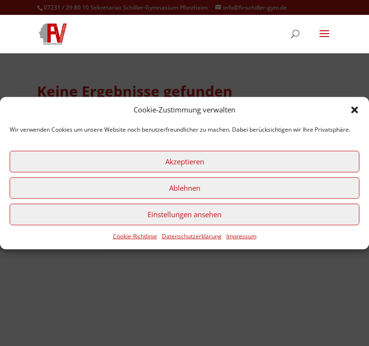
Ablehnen (184, 188)
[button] (354, 110)
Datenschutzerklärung (191, 236)
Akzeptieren (184, 161)
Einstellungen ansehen (184, 214)
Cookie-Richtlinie (135, 236)
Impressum (241, 236)
